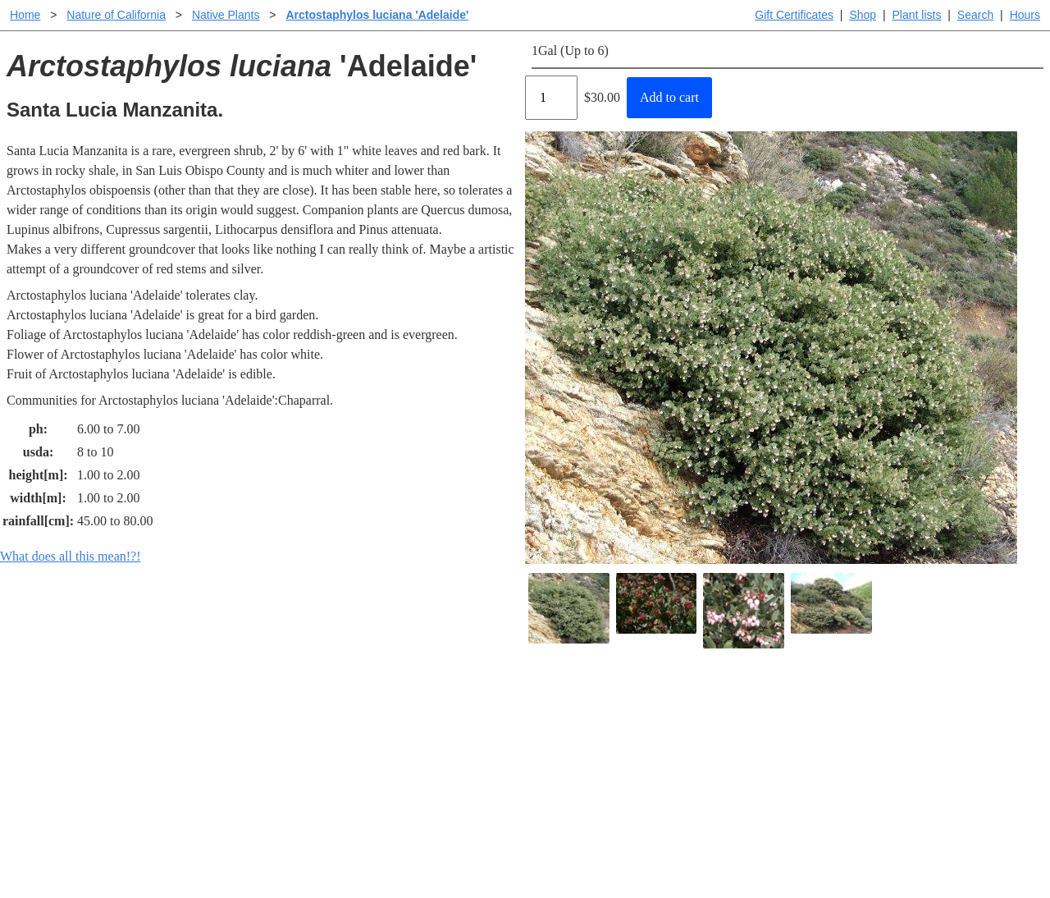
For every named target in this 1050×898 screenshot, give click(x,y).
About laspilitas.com (792, 760)
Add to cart (669, 97)
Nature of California (116, 14)
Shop (862, 14)
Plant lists (917, 14)
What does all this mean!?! (70, 556)
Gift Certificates (794, 14)
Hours (1025, 14)
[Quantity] (551, 98)
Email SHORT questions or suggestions (426, 845)
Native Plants (225, 14)
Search (975, 14)
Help (541, 708)
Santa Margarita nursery (801, 734)
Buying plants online (582, 734)
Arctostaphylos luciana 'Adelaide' (376, 14)
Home (25, 14)
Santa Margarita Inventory (807, 708)
